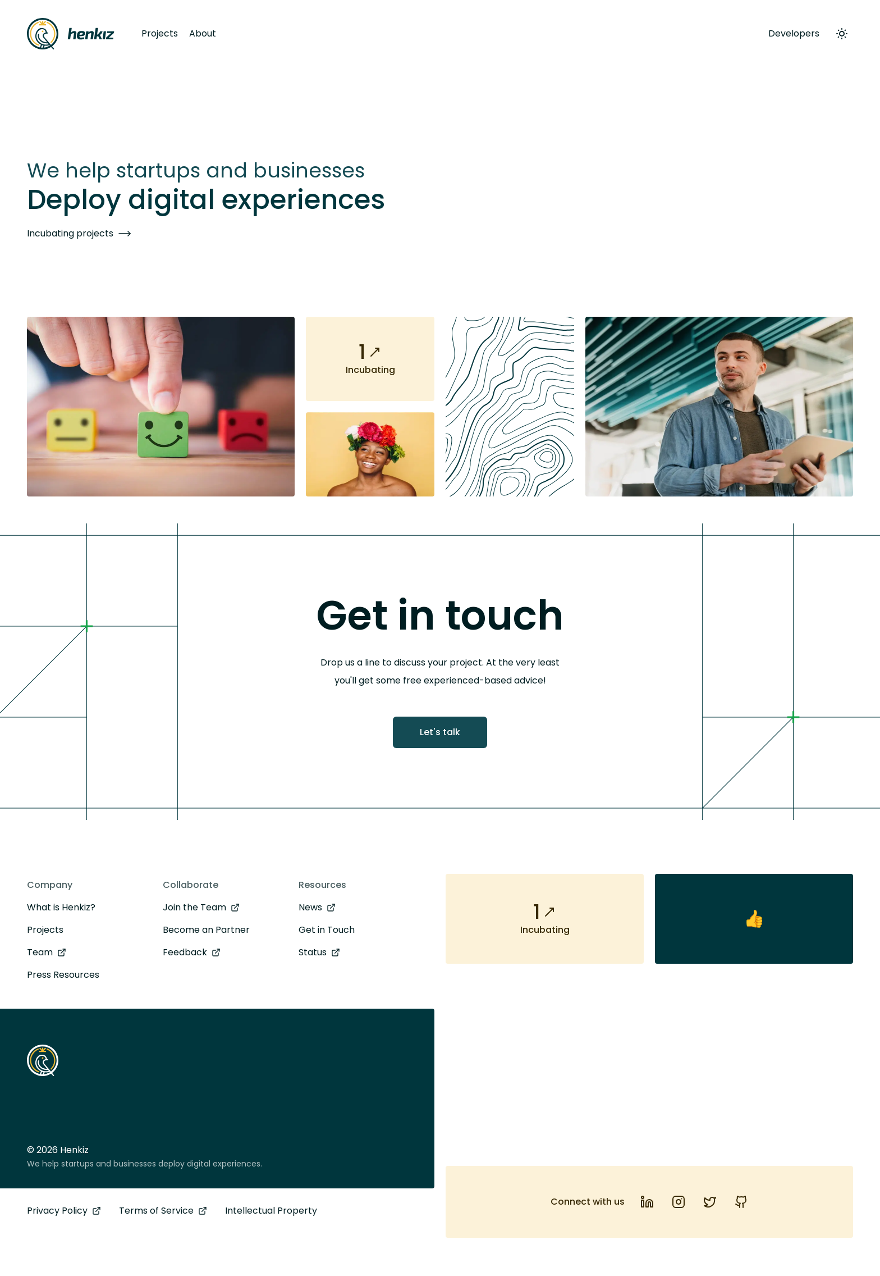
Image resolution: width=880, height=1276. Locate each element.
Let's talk (440, 732)
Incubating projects (79, 233)
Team (46, 952)
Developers (793, 33)
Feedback (192, 952)
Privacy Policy (64, 1211)
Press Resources (63, 974)
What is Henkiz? (61, 907)
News (317, 907)
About (202, 33)
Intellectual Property (271, 1210)
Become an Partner (206, 929)
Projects (159, 33)
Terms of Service (163, 1211)
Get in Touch (327, 929)
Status (319, 952)
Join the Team (201, 907)
